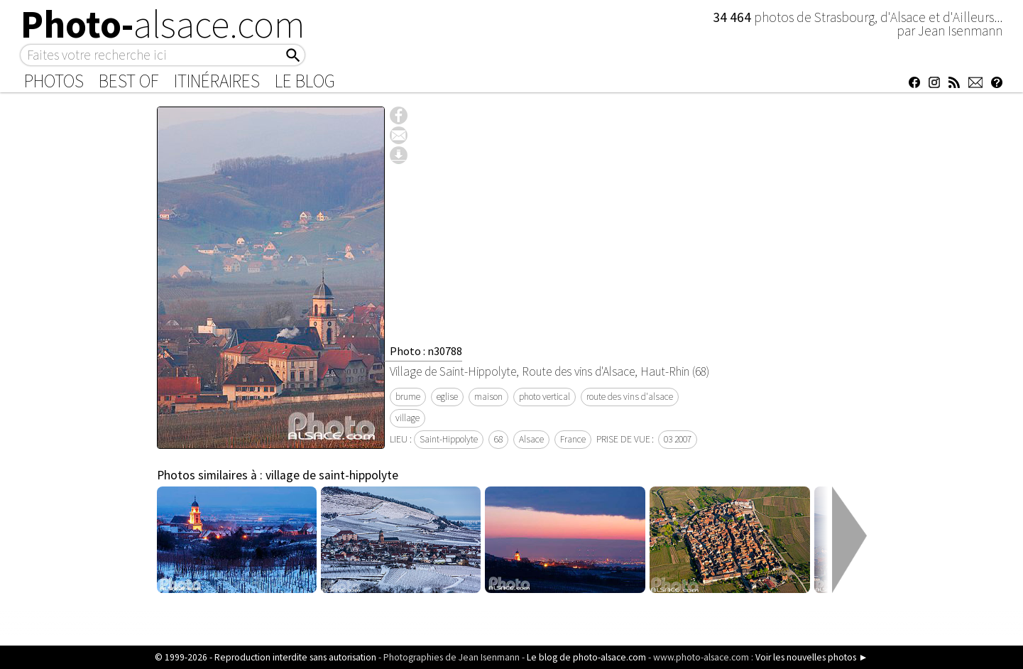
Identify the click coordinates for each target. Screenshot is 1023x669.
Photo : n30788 (426, 351)
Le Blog (305, 81)
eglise (447, 397)
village (407, 418)
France (573, 439)
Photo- (163, 24)
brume (407, 397)
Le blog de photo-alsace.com (586, 657)
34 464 (733, 17)
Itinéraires (217, 81)
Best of (129, 81)
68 (498, 439)
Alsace (531, 439)
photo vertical (544, 397)
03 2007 (677, 439)
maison (488, 397)
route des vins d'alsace (629, 397)
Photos (54, 81)
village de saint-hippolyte (332, 475)
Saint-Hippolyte (449, 439)
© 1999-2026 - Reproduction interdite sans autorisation (265, 657)
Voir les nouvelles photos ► (811, 657)
